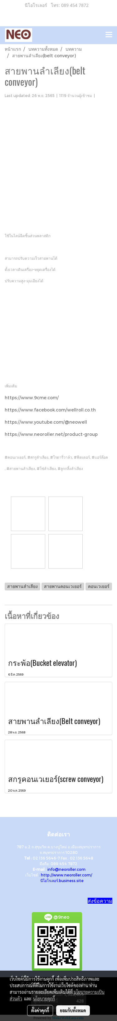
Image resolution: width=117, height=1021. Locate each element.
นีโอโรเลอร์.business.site (62, 880)
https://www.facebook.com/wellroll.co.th (50, 409)
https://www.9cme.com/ (32, 397)
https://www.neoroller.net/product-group (51, 434)
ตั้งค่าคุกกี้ (40, 1010)
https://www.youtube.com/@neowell (46, 422)
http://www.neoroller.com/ (66, 875)
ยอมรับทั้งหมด (73, 1010)
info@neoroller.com (66, 869)
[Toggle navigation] (109, 35)
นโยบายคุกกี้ (44, 998)
